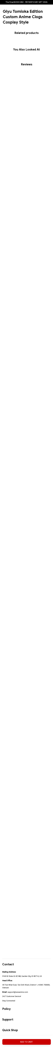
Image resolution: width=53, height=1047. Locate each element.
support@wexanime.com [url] (17, 992)
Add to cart (26, 1042)
